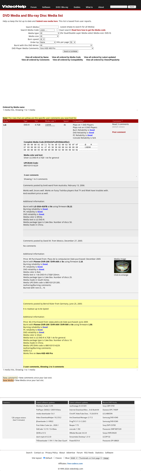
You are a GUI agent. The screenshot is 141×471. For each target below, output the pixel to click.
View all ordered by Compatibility (68, 59)
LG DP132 (106, 437)
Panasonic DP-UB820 (111, 440)
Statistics (99, 452)
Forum (34, 7)
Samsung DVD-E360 (110, 421)
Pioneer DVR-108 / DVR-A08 (46, 261)
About (101, 7)
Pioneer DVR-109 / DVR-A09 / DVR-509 (51, 324)
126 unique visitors (19, 417)
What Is (89, 7)
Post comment (118, 132)
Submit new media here (47, 21)
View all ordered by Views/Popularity (102, 59)
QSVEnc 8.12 (41, 433)
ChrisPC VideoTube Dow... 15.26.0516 (83, 413)
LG (4, 124)
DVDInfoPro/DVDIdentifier (57, 142)
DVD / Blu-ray (62, 7)
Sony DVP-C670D (109, 425)
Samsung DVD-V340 (110, 417)
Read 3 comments (120, 124)
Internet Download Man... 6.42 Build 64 (84, 410)
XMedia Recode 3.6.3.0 (78, 433)
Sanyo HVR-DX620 (110, 433)
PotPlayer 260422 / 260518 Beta (48, 410)
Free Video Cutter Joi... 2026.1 (47, 425)
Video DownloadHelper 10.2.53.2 (48, 417)
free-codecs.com (75, 463)
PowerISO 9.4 (74, 440)
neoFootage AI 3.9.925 (77, 406)
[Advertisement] (72, 83)
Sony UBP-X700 (109, 406)
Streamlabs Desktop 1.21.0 (79, 437)
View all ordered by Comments (36, 59)
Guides (77, 7)
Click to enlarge (122, 273)
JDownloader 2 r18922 (44, 421)
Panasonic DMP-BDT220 (112, 429)
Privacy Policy (51, 452)
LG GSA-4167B (40, 206)
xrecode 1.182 (74, 429)
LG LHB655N (107, 413)
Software (46, 7)
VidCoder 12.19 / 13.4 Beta (46, 429)
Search (29, 452)
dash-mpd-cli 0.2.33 (43, 437)
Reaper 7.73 (74, 425)
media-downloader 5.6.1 (45, 413)
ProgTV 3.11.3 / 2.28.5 (77, 421)
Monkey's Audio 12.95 (44, 406)
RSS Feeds (89, 452)
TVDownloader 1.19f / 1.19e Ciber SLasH (51, 440)
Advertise (70, 452)
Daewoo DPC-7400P (110, 410)
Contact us (39, 452)
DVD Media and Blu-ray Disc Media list (33, 15)
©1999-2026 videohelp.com (70, 468)
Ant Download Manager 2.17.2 (81, 417)
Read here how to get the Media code (88, 30)
